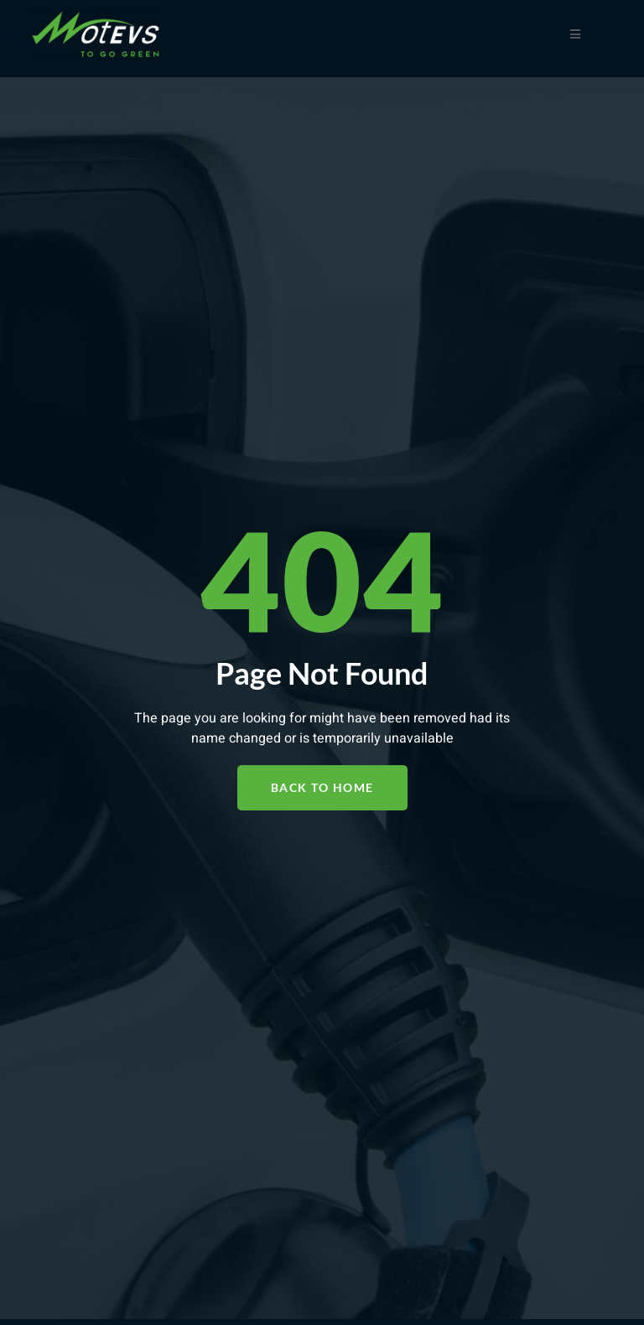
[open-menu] (576, 34)
